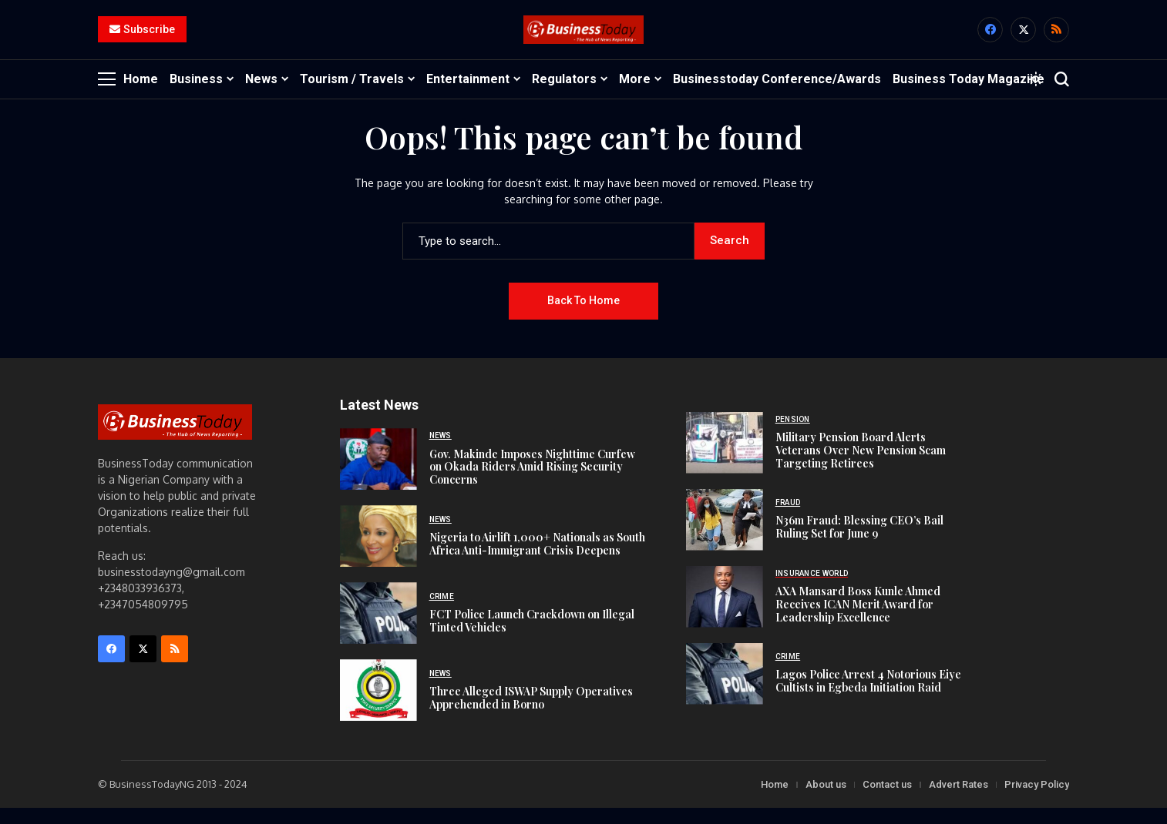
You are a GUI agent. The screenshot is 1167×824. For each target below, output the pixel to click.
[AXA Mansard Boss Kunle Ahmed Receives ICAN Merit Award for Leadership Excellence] (724, 613)
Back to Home (583, 316)
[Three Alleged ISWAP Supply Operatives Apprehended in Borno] (378, 706)
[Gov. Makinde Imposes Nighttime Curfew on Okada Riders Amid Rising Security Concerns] (378, 475)
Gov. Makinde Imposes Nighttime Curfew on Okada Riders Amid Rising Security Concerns (532, 482)
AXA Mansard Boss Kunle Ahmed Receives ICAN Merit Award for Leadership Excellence (857, 620)
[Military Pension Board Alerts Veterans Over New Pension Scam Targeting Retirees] (724, 459)
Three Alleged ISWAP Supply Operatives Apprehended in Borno (531, 714)
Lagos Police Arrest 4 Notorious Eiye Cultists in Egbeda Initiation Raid (868, 697)
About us (825, 800)
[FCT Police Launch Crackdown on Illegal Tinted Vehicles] (378, 629)
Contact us (887, 800)
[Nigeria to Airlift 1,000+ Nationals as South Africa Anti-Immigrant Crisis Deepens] (378, 552)
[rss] (1056, 38)
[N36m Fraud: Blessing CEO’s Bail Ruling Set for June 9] (724, 536)
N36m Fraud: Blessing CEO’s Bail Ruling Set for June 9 (859, 543)
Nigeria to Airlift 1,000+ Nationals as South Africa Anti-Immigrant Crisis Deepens (537, 560)
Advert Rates (958, 800)
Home (775, 800)
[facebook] (990, 38)
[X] (1023, 38)
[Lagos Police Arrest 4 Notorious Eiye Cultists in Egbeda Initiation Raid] (724, 690)
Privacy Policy (1036, 800)
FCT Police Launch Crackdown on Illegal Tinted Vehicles (531, 637)
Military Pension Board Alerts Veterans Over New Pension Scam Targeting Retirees (860, 466)
